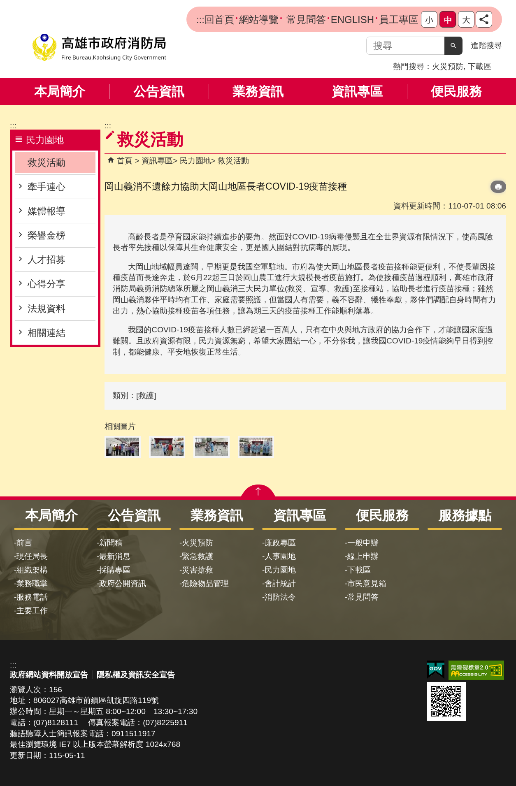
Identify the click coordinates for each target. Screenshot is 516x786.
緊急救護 (197, 556)
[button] (453, 46)
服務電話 (32, 597)
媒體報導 (46, 211)
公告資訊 (158, 91)
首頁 (124, 160)
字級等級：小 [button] (429, 19)
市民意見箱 (366, 583)
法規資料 (46, 308)
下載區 (479, 66)
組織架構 (32, 570)
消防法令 (280, 597)
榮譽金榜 (46, 235)
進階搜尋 (486, 45)
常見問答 (305, 19)
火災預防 (447, 66)
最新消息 (114, 556)
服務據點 (465, 515)
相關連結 (46, 332)
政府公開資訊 (122, 583)
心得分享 (46, 283)
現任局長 (32, 556)
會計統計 (280, 583)
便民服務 (456, 91)
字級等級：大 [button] (466, 19)
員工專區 (398, 19)
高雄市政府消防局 (99, 47)
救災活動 (46, 162)
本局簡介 (59, 91)
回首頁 (219, 19)
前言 (24, 542)
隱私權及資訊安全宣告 (136, 674)
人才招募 (46, 259)
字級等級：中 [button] (447, 19)
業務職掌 (32, 583)
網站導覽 (259, 19)
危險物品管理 (205, 583)
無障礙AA (476, 670)
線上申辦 (363, 556)
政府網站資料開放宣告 (49, 674)
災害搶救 (197, 570)
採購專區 (114, 570)
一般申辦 (363, 542)
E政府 (435, 670)
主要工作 (32, 610)
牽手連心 (46, 186)
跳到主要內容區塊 (4, 4)
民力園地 (195, 160)
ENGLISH (352, 19)
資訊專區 (357, 91)
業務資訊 (258, 91)
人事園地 (280, 556)
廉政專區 (280, 542)
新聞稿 (111, 542)
